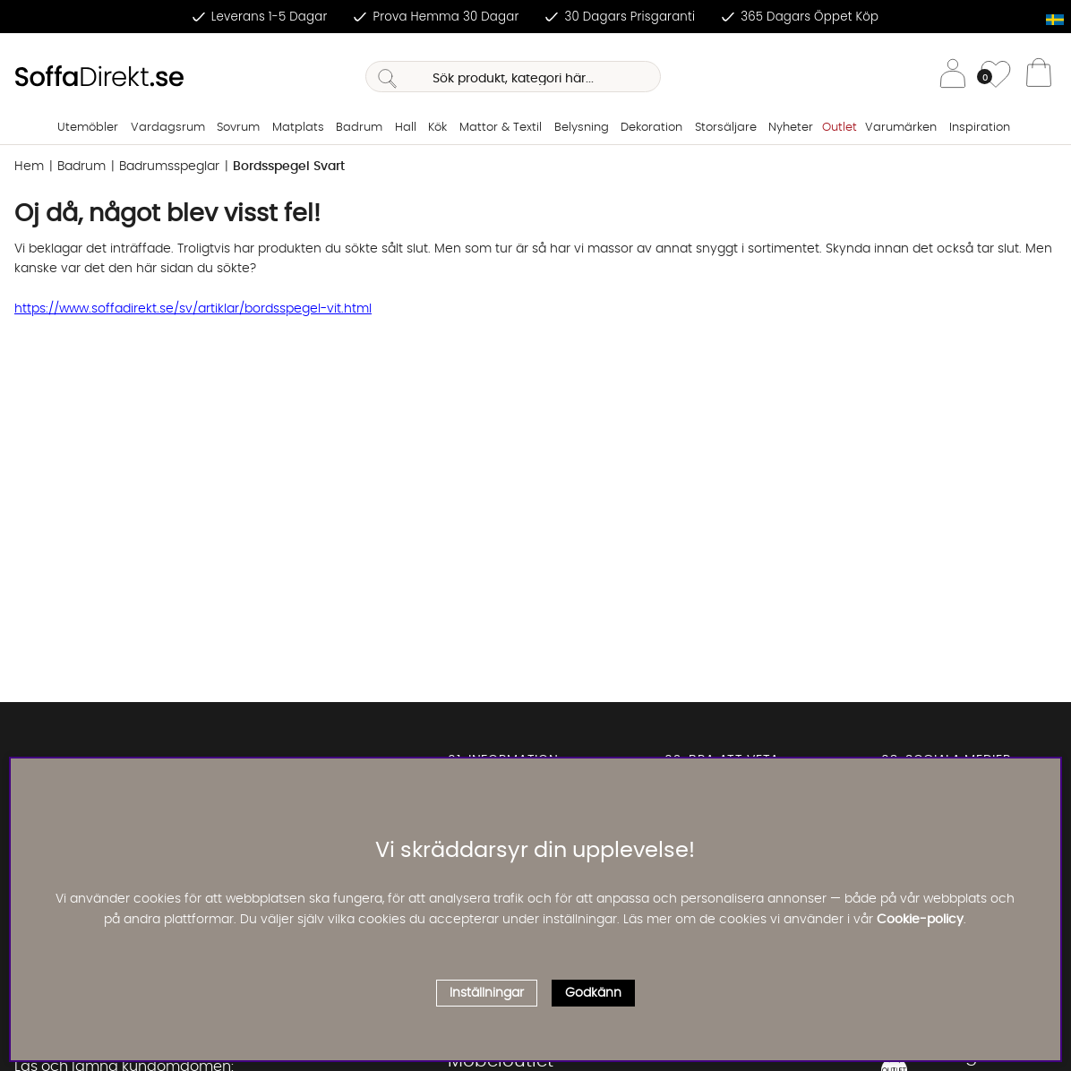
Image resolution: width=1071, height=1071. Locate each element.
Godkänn (593, 993)
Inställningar (487, 993)
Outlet (839, 127)
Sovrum (238, 127)
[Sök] (513, 76)
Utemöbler (87, 127)
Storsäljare (726, 127)
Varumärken (901, 127)
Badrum (359, 127)
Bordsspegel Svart (289, 166)
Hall (405, 127)
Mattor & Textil (500, 127)
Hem (29, 166)
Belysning (581, 127)
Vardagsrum (168, 127)
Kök (437, 127)
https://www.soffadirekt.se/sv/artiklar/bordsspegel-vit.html (193, 309)
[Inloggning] (953, 77)
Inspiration (979, 127)
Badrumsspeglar (169, 166)
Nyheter (790, 127)
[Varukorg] (1039, 77)
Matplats (298, 127)
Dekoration (651, 127)
